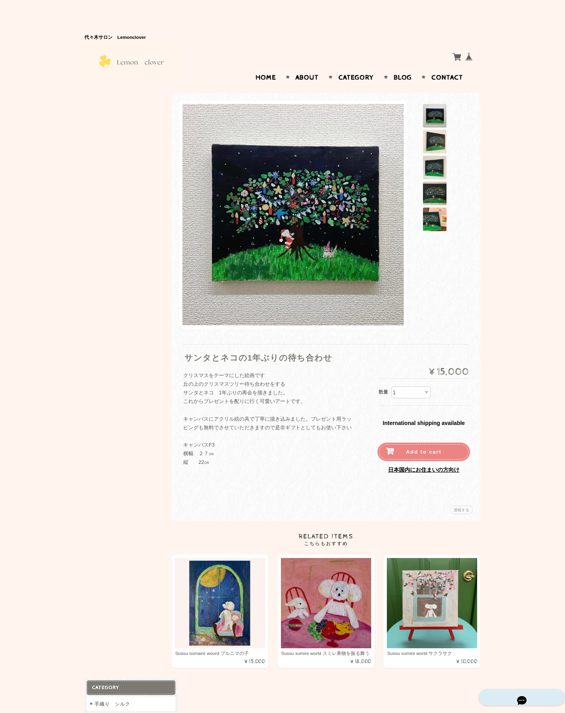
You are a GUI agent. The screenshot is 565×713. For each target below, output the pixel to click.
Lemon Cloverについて (121, 206)
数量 (383, 376)
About (307, 62)
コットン (106, 117)
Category (356, 62)
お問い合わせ (110, 221)
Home (265, 62)
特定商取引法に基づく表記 (124, 252)
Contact (447, 62)
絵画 (99, 131)
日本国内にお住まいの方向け (423, 454)
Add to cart (424, 436)
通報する (461, 494)
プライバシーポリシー (119, 237)
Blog (403, 62)
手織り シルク (114, 103)
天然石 (101, 162)
